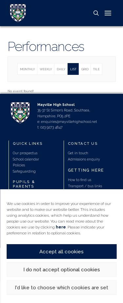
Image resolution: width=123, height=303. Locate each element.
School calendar (26, 159)
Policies (19, 165)
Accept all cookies (61, 252)
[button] (96, 13)
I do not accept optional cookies (61, 270)
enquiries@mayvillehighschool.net (69, 122)
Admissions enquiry (84, 159)
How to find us (79, 180)
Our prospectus (25, 153)
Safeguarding (24, 171)
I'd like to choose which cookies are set (61, 288)
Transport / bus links (85, 186)
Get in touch (78, 153)
